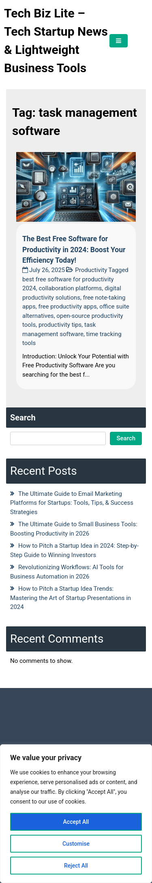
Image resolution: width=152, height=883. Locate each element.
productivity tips (60, 324)
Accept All (76, 822)
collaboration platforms (70, 288)
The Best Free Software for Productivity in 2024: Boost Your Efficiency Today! (73, 249)
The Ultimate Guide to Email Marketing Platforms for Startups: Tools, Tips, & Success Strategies (71, 503)
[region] (76, 813)
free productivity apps (67, 306)
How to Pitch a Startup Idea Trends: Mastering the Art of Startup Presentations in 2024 (70, 598)
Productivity (91, 270)
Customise (76, 843)
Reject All (76, 865)
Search (23, 417)
